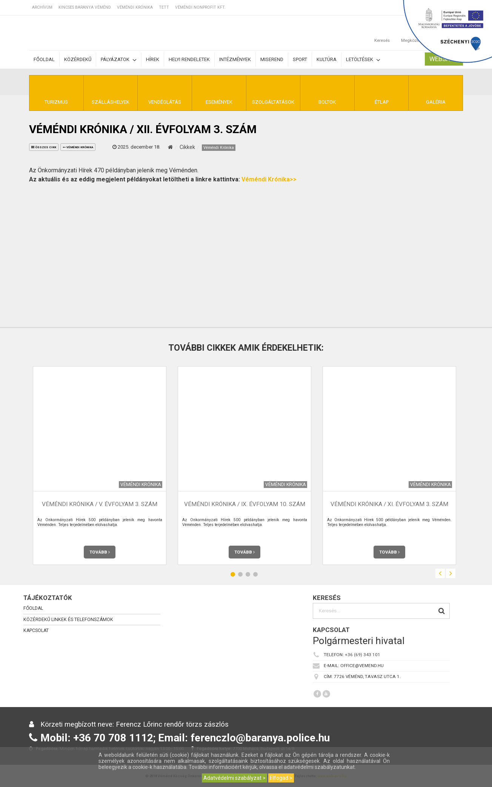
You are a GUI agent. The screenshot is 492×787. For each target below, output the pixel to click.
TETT (164, 7)
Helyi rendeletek (189, 59)
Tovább (99, 552)
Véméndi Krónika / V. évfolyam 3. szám (99, 504)
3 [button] (248, 574)
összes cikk (43, 147)
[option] (99, 465)
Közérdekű (77, 59)
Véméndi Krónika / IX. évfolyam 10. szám (244, 504)
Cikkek (187, 147)
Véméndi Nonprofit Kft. (200, 7)
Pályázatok (119, 60)
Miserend (271, 59)
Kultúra (327, 59)
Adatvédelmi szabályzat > (234, 778)
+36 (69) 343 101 (362, 654)
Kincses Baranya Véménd (84, 7)
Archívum (42, 7)
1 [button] (233, 574)
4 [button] (255, 574)
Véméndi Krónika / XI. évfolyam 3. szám (389, 504)
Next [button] (450, 573)
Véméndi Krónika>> (269, 179)
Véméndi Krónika (135, 7)
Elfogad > (281, 778)
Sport (300, 59)
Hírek (152, 59)
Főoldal (44, 59)
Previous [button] (440, 573)
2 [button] (240, 574)
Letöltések (363, 60)
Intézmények (235, 59)
